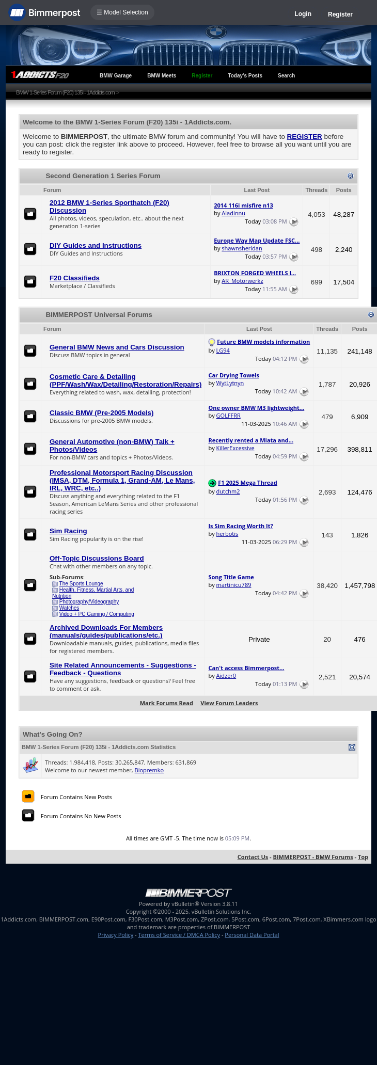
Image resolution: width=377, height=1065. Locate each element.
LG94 (223, 350)
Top (363, 857)
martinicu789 (234, 585)
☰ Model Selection (122, 12)
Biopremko (149, 770)
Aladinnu (233, 213)
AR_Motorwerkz (242, 280)
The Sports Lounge (81, 583)
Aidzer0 (226, 675)
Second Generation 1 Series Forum (102, 176)
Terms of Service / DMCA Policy (179, 935)
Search (286, 75)
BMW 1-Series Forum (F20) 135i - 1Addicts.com (65, 92)
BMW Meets (161, 75)
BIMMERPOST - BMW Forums (313, 857)
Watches (69, 608)
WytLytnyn (230, 383)
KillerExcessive (235, 448)
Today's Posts (245, 75)
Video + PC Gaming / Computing (96, 614)
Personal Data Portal (252, 935)
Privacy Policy (116, 935)
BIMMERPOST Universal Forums (98, 315)
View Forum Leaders (229, 703)
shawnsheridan (242, 248)
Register (340, 14)
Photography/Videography (89, 602)
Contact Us (253, 857)
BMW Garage (116, 75)
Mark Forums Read (166, 703)
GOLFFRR (228, 415)
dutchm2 (228, 491)
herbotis (227, 533)
